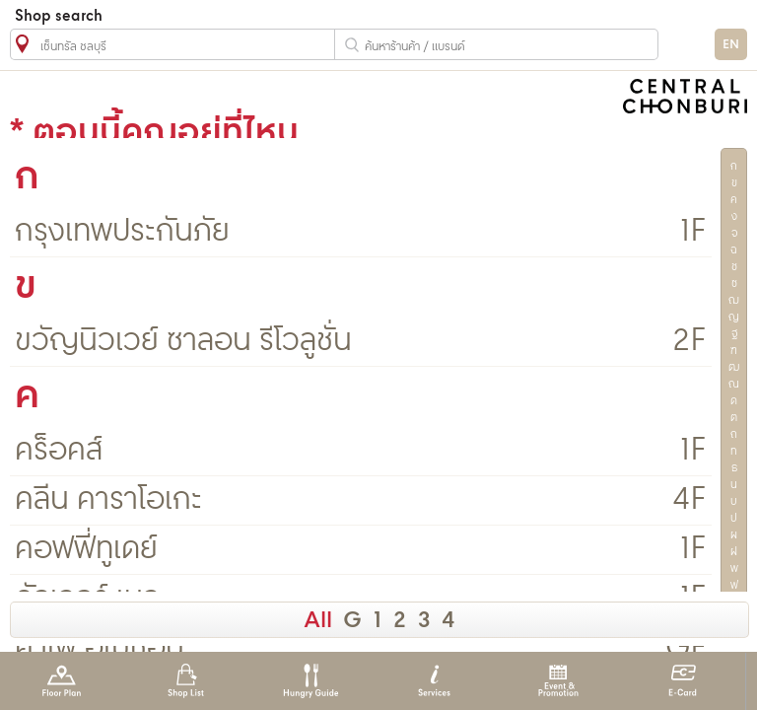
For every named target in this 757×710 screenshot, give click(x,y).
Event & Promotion (558, 681)
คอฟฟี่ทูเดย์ (86, 550)
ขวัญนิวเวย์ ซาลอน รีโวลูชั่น (183, 342)
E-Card (683, 681)
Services (434, 681)
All (318, 621)
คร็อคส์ (59, 451)
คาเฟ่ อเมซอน (99, 648)
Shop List (186, 681)
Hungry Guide (310, 681)
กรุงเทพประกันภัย (122, 232)
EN (731, 45)
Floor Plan (62, 681)
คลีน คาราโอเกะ (108, 500)
